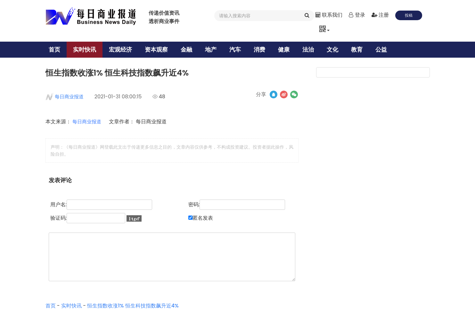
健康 (287, 49)
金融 (189, 49)
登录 (357, 15)
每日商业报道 (70, 98)
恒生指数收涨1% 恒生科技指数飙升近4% (133, 307)
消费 (262, 49)
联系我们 (328, 15)
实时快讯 (87, 49)
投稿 (409, 15)
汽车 (238, 49)
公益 (384, 49)
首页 (57, 49)
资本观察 (159, 49)
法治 (311, 49)
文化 (335, 49)
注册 (380, 15)
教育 (360, 49)
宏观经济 (123, 49)
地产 (214, 49)
